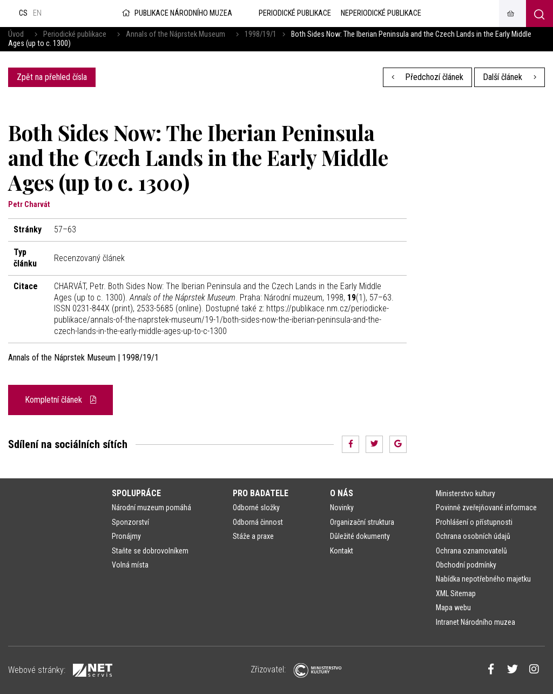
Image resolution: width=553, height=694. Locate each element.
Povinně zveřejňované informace (486, 507)
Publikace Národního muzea (176, 13)
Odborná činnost (258, 522)
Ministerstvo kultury (465, 493)
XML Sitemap (456, 593)
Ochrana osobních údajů (473, 536)
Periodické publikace (74, 34)
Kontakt (341, 550)
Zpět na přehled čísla (52, 77)
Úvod (16, 34)
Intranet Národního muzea (475, 622)
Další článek (509, 77)
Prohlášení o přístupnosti (474, 522)
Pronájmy (126, 536)
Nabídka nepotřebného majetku (483, 579)
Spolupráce (136, 493)
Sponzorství (130, 522)
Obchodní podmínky (466, 564)
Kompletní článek (60, 400)
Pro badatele (260, 493)
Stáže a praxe (253, 536)
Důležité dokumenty (360, 536)
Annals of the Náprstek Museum (175, 34)
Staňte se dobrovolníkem (150, 550)
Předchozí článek (428, 77)
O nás (341, 493)
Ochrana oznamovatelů (471, 550)
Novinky (342, 507)
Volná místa (130, 564)
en (37, 13)
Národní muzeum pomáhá (151, 507)
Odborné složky (256, 507)
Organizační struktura (362, 522)
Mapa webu (453, 607)
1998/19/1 (260, 34)
